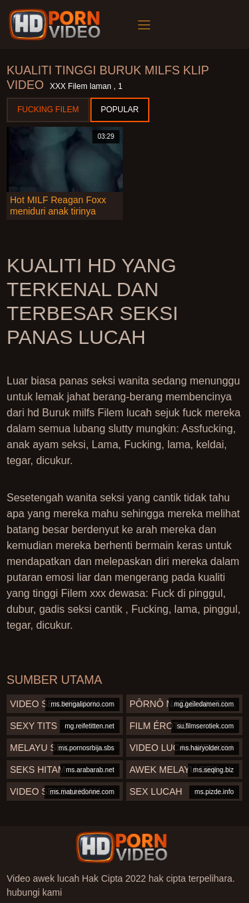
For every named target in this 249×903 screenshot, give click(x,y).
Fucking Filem (48, 109)
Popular (120, 109)
